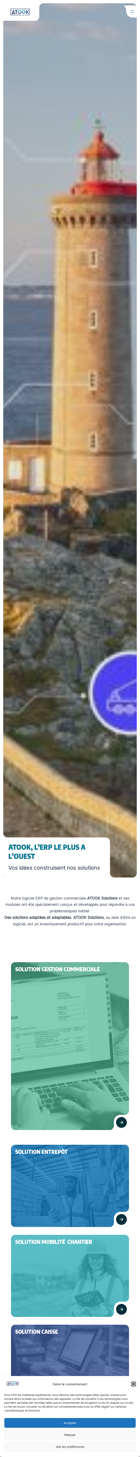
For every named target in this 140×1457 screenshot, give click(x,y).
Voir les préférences (70, 1447)
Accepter (70, 1423)
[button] (133, 1384)
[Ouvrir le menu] (132, 11)
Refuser (70, 1435)
